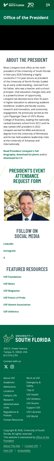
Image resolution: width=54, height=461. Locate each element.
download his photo (27, 154)
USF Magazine (11, 290)
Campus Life (10, 395)
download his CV (12, 158)
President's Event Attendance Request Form (27, 175)
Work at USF (33, 378)
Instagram (9, 250)
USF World (32, 416)
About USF (9, 378)
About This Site (11, 446)
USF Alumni (32, 403)
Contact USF (31, 446)
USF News (9, 283)
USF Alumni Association (16, 304)
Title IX (30, 390)
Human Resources (13, 419)
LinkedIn (8, 243)
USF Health (32, 394)
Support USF (33, 407)
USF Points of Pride (14, 297)
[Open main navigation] (48, 5)
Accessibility (24, 450)
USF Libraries (33, 412)
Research (8, 399)
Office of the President (26, 17)
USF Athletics (11, 311)
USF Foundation (12, 276)
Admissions (9, 386)
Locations (8, 391)
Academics (9, 382)
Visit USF (8, 450)
